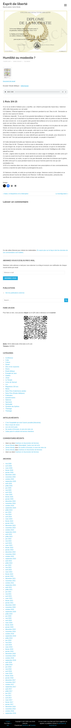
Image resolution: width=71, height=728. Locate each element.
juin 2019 (8, 640)
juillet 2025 (8, 485)
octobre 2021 (9, 583)
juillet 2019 (8, 638)
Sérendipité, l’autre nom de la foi (29, 445)
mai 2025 (8, 490)
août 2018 (8, 662)
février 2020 (9, 625)
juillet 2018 (8, 664)
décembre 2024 (10, 501)
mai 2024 (8, 514)
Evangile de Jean (11, 373)
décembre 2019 (10, 629)
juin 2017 (8, 693)
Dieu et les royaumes (12, 366)
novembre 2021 (10, 580)
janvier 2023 (9, 550)
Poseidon (33, 725)
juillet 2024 (8, 510)
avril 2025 (8, 492)
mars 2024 (8, 519)
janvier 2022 (9, 576)
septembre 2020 (10, 611)
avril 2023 (8, 543)
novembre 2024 (10, 503)
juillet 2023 (8, 536)
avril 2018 (8, 671)
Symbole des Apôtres (12, 406)
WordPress (25, 725)
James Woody (17, 61)
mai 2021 (8, 594)
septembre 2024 (10, 508)
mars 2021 (8, 598)
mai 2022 (8, 567)
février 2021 (9, 600)
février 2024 (9, 521)
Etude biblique (10, 371)
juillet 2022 (8, 563)
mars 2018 (8, 673)
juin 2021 (8, 592)
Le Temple (8, 380)
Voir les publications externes (14, 293)
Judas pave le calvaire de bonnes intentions (19, 431)
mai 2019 (8, 642)
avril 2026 (8, 466)
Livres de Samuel (11, 382)
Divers (7, 369)
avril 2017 (8, 698)
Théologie (8, 408)
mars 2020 (8, 622)
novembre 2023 (10, 527)
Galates (7, 375)
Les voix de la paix (11, 427)
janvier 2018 (9, 678)
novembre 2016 (10, 709)
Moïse (7, 389)
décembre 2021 (10, 578)
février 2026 (9, 470)
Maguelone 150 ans (11, 386)
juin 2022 (8, 565)
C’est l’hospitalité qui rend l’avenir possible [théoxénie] (23, 422)
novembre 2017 (10, 682)
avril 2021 (8, 596)
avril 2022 (8, 569)
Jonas (7, 378)
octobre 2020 (9, 609)
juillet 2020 (8, 614)
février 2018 (9, 675)
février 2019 (9, 649)
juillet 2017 (8, 691)
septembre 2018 (10, 660)
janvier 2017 (9, 704)
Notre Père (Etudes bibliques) (15, 393)
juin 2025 (8, 488)
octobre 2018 (9, 658)
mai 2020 (8, 618)
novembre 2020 (10, 607)
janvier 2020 (9, 627)
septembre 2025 (10, 481)
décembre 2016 (10, 706)
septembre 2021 (10, 585)
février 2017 (9, 702)
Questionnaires (10, 397)
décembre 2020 (10, 605)
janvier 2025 (9, 499)
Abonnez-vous (10, 278)
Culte (7, 360)
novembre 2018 (10, 656)
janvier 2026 (9, 472)
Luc (6, 384)
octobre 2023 (9, 530)
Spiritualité (8, 404)
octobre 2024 (9, 505)
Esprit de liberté (15, 4)
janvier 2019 (9, 651)
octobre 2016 (9, 711)
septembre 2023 (10, 532)
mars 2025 (8, 494)
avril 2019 (8, 645)
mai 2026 (8, 463)
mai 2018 (8, 669)
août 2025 (8, 483)
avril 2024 (8, 516)
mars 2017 (8, 700)
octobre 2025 (9, 479)
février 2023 (9, 547)
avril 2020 (8, 620)
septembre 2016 (10, 713)
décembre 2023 (10, 525)
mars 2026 (8, 468)
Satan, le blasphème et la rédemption (16, 193)
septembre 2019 (10, 636)
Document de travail (9, 81)
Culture (7, 362)
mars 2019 (8, 647)
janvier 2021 (9, 603)
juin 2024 (8, 512)
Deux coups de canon (12, 425)
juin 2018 (8, 667)
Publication (9, 395)
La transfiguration (61, 193)
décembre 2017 (10, 680)
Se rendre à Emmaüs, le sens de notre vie (19, 429)
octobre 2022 (9, 556)
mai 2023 (8, 541)
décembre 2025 (10, 474)
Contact (8, 721)
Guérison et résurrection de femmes (27, 443)
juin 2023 (8, 539)
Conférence (9, 358)
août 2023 (8, 534)
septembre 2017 (10, 687)
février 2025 (9, 497)
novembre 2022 (10, 554)
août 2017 (8, 689)
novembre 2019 (10, 631)
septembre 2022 (10, 558)
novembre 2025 (10, 477)
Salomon (27, 61)
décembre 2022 (10, 552)
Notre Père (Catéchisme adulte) (15, 391)
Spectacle (8, 402)
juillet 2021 (8, 589)
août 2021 (8, 587)
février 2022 (9, 574)
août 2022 (8, 561)
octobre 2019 (9, 633)
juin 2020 (8, 616)
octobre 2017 (9, 684)
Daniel (7, 364)
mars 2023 (8, 545)
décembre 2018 (10, 653)
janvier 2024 (9, 523)
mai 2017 (8, 695)
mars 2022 (8, 572)
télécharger (25, 86)
